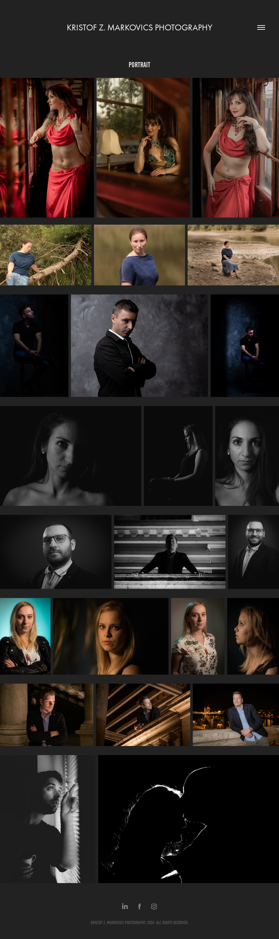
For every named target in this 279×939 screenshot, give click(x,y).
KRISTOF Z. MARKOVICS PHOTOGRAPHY (139, 27)
